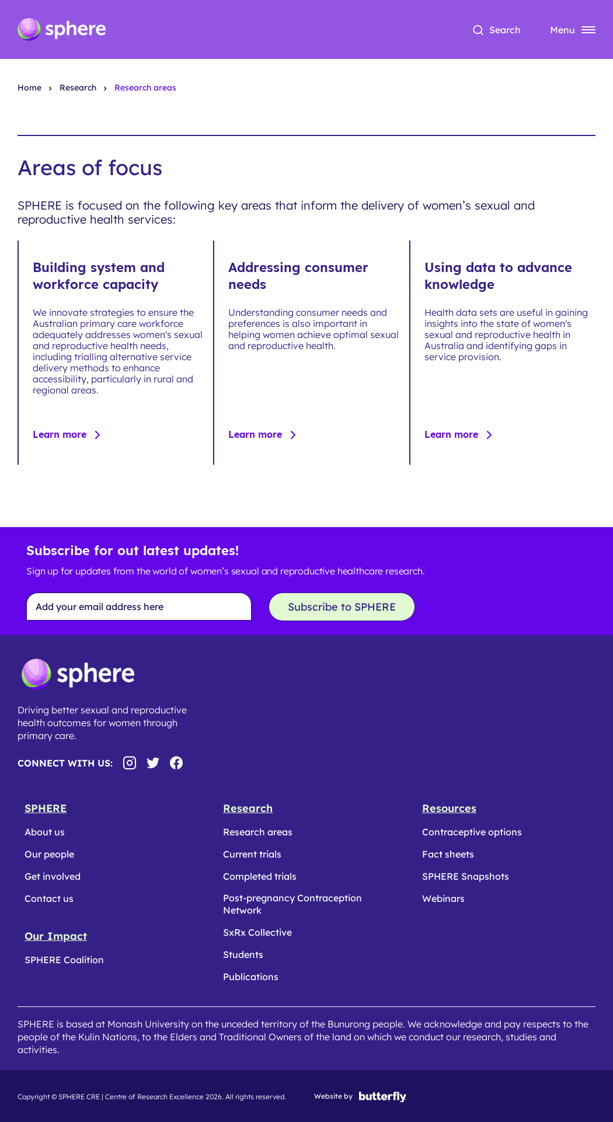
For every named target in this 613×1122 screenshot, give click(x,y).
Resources (449, 808)
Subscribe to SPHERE (342, 607)
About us (45, 832)
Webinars (443, 898)
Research (248, 808)
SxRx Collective (257, 932)
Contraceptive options (472, 832)
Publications (250, 976)
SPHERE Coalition (64, 960)
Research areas (257, 832)
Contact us (49, 898)
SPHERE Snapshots (465, 876)
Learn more (61, 434)
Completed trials (260, 876)
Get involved (53, 876)
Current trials (252, 854)
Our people (49, 854)
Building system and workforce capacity (99, 275)
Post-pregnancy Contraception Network (292, 904)
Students (243, 954)
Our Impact (56, 936)
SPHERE (46, 808)
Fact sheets (448, 854)
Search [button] (505, 30)
